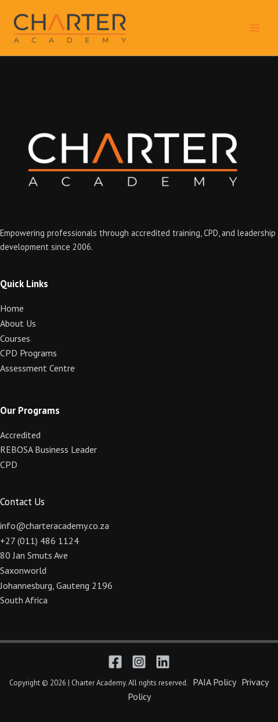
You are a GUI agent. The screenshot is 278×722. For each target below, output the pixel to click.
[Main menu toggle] (254, 27)
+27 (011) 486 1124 (39, 540)
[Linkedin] (163, 662)
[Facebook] (115, 662)
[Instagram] (139, 662)
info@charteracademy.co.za (54, 525)
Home (12, 308)
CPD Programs (28, 353)
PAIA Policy (214, 682)
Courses (15, 338)
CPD (8, 464)
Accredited (20, 435)
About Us (18, 323)
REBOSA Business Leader (48, 449)
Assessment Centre (37, 368)
